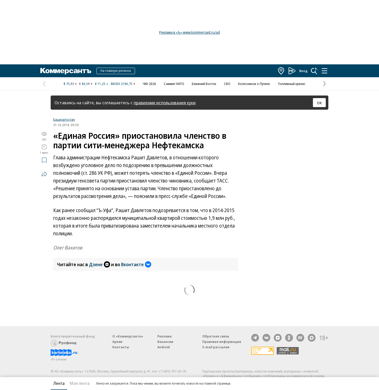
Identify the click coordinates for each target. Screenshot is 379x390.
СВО (227, 83)
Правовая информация (221, 341)
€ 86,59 (84, 83)
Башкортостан (64, 119)
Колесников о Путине (254, 83)
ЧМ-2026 (149, 83)
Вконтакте (136, 264)
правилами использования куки (165, 103)
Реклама (164, 336)
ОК (319, 102)
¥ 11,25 (100, 83)
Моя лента (79, 383)
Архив (117, 341)
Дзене (99, 264)
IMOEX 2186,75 (121, 83)
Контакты (120, 347)
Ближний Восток (204, 83)
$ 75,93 (69, 83)
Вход (303, 70)
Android (163, 347)
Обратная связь (215, 336)
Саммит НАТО (174, 83)
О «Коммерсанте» (127, 336)
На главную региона (116, 70)
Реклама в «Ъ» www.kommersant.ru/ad (189, 32)
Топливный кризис (291, 83)
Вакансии (165, 341)
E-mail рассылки (215, 347)
